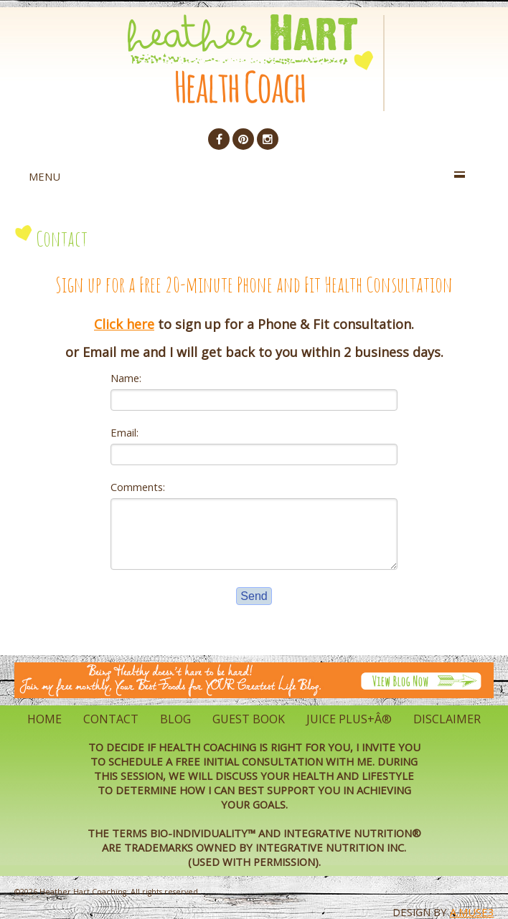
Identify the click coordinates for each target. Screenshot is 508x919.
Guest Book (248, 719)
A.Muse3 (472, 912)
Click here (124, 324)
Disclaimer (447, 719)
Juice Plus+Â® (349, 719)
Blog (175, 719)
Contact (110, 719)
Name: (125, 378)
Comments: (137, 487)
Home (44, 719)
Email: (124, 432)
